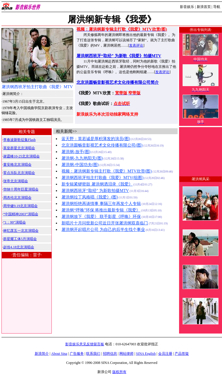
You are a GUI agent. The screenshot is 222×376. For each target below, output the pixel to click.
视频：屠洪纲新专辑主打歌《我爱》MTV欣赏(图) (106, 171)
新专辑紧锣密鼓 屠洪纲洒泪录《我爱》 (97, 184)
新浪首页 (204, 7)
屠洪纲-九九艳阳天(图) (82, 158)
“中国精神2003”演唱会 (20, 214)
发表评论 (136, 45)
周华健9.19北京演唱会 (20, 206)
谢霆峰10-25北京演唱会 (21, 156)
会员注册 (165, 354)
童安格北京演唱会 (17, 164)
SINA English (146, 354)
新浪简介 (42, 354)
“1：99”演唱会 (14, 222)
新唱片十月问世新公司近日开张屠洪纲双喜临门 (104, 223)
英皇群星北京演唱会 (19, 148)
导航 (216, 7)
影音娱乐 (187, 7)
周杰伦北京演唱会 (17, 198)
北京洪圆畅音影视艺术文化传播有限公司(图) (101, 145)
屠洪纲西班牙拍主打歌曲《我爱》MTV (37, 87)
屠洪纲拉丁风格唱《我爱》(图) (89, 197)
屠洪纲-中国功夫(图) (80, 164)
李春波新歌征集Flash (19, 140)
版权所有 (119, 372)
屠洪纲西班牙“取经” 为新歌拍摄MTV (95, 190)
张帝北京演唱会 (15, 181)
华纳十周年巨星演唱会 (21, 189)
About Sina (59, 354)
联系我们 (93, 354)
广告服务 (77, 354)
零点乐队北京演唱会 (19, 173)
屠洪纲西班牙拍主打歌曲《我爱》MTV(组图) (102, 177)
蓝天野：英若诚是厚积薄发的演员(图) (95, 139)
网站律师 (126, 354)
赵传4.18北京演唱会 (18, 247)
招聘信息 (110, 354)
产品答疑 (182, 354)
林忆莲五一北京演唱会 (21, 231)
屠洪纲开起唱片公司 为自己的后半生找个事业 (103, 229)
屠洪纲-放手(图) (75, 152)
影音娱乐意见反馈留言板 (84, 344)
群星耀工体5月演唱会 (20, 239)
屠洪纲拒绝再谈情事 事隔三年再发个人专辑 (101, 203)
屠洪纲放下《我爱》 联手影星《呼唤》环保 (101, 216)
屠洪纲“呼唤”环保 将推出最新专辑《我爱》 (100, 210)
